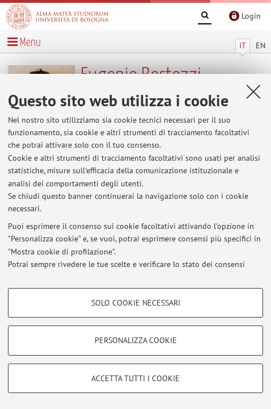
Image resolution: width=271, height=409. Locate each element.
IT (242, 45)
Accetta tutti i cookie (135, 378)
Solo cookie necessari (135, 303)
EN (260, 45)
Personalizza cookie (136, 340)
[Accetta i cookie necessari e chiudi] (253, 91)
